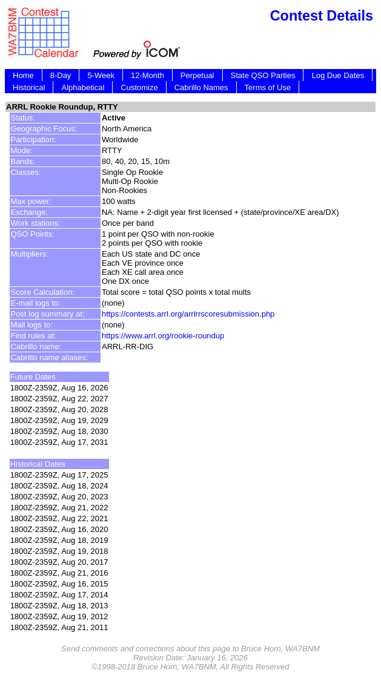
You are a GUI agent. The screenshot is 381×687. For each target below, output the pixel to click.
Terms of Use (268, 87)
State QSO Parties (263, 75)
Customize (139, 87)
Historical (29, 87)
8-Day (60, 75)
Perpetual (197, 75)
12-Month (147, 75)
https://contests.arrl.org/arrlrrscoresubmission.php (188, 313)
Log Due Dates (337, 75)
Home (23, 75)
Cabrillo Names (201, 87)
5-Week (100, 75)
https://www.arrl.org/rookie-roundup (163, 335)
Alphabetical (82, 87)
